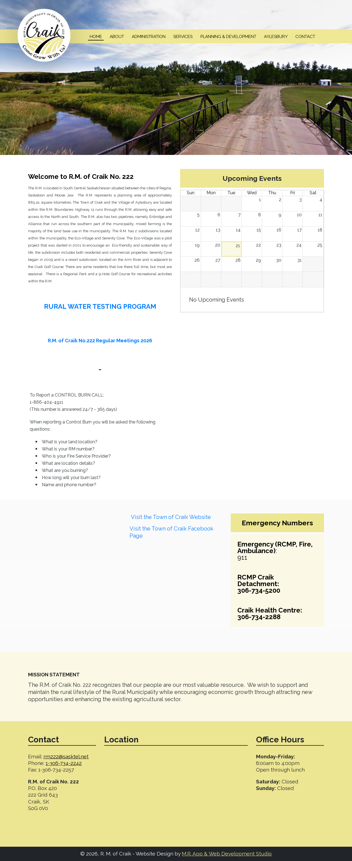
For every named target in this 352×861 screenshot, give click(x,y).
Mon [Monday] (211, 192)
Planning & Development (228, 36)
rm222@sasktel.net (66, 756)
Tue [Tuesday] (231, 192)
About (117, 36)
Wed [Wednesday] (252, 192)
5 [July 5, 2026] (198, 214)
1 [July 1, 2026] (260, 199)
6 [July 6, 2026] (219, 214)
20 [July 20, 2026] (217, 245)
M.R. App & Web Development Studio (227, 854)
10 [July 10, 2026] (299, 214)
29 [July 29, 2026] (258, 260)
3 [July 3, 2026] (300, 199)
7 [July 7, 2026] (239, 214)
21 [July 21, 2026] (238, 245)
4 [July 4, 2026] (321, 199)
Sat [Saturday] (313, 192)
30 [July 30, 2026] (278, 260)
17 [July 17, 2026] (299, 230)
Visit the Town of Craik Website (171, 517)
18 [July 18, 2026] (320, 230)
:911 (275, 550)
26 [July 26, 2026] (197, 260)
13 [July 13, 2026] (218, 230)
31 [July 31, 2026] (299, 260)
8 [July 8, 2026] (259, 214)
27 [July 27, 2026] (217, 260)
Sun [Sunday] (190, 192)
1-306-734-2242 (64, 763)
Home (96, 36)
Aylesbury (276, 36)
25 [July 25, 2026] (319, 245)
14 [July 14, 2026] (238, 230)
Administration (149, 36)
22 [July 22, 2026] (258, 245)
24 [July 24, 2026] (299, 245)
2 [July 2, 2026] (280, 199)
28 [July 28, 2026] (238, 260)
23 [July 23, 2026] (278, 245)
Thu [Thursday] (272, 192)
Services (183, 36)
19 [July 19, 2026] (197, 245)
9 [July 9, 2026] (280, 214)
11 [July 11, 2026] (320, 214)
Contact (305, 36)
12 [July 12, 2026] (197, 230)
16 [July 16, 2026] (279, 230)
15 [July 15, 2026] (259, 230)
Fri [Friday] (292, 192)
